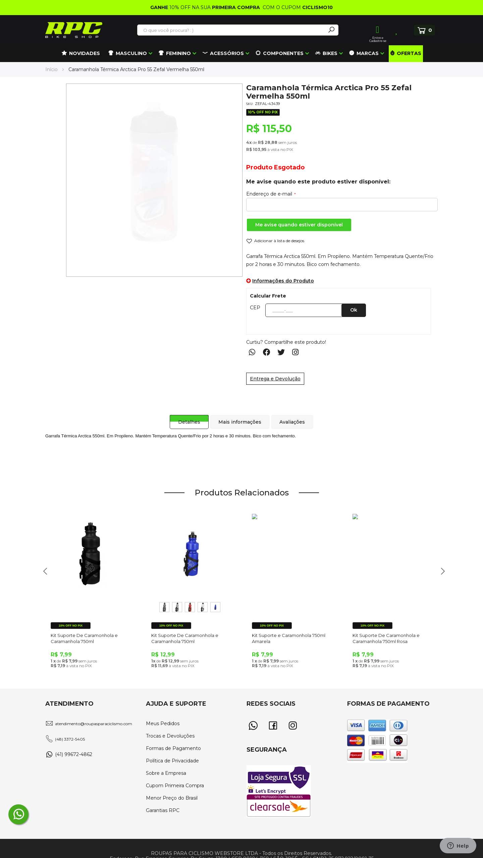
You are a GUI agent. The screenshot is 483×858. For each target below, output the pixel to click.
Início (51, 69)
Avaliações (293, 415)
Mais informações (238, 415)
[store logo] (73, 30)
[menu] (241, 53)
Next (440, 575)
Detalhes (186, 415)
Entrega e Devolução (275, 379)
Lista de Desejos (396, 30)
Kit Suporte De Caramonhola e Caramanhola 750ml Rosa (386, 638)
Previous (43, 575)
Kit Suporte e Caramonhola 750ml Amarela (288, 638)
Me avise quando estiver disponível (299, 225)
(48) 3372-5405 (70, 739)
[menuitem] (81, 53)
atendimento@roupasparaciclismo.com (93, 723)
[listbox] (191, 607)
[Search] (331, 30)
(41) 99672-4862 (73, 754)
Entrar (378, 30)
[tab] (186, 415)
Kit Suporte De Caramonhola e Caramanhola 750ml (84, 638)
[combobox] (231, 30)
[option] (164, 607)
